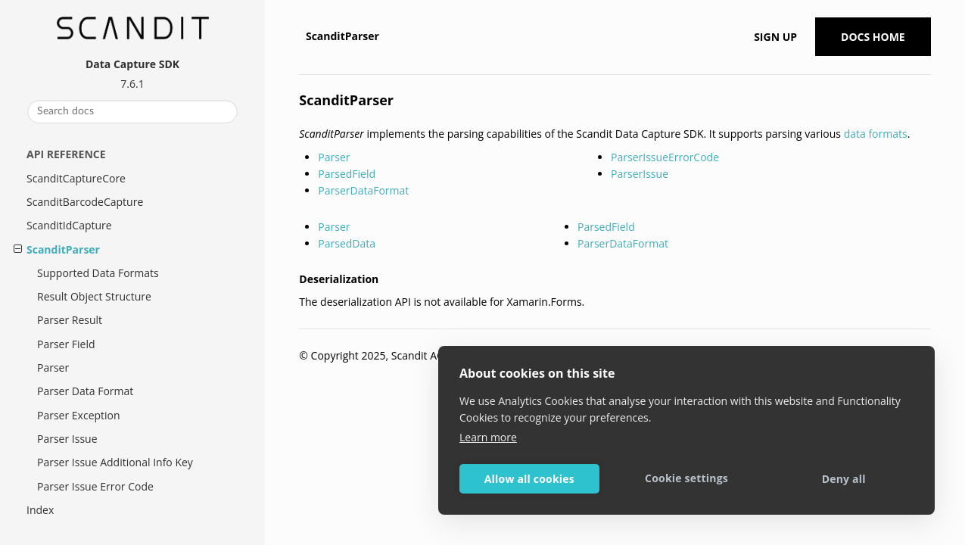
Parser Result (69, 320)
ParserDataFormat (363, 190)
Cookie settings (686, 478)
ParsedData (346, 243)
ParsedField (346, 174)
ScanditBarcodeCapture (84, 202)
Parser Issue (67, 438)
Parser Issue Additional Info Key (115, 462)
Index (40, 510)
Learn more (488, 437)
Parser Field (66, 344)
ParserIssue (639, 174)
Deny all (844, 479)
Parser (53, 367)
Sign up (775, 37)
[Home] (301, 36)
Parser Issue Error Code (95, 486)
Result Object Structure (94, 296)
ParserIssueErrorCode (665, 157)
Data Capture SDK (132, 64)
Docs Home (873, 37)
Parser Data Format (85, 391)
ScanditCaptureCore (76, 178)
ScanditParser (63, 249)
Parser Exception (78, 415)
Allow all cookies (529, 479)
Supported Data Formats (98, 273)
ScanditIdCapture (69, 225)
